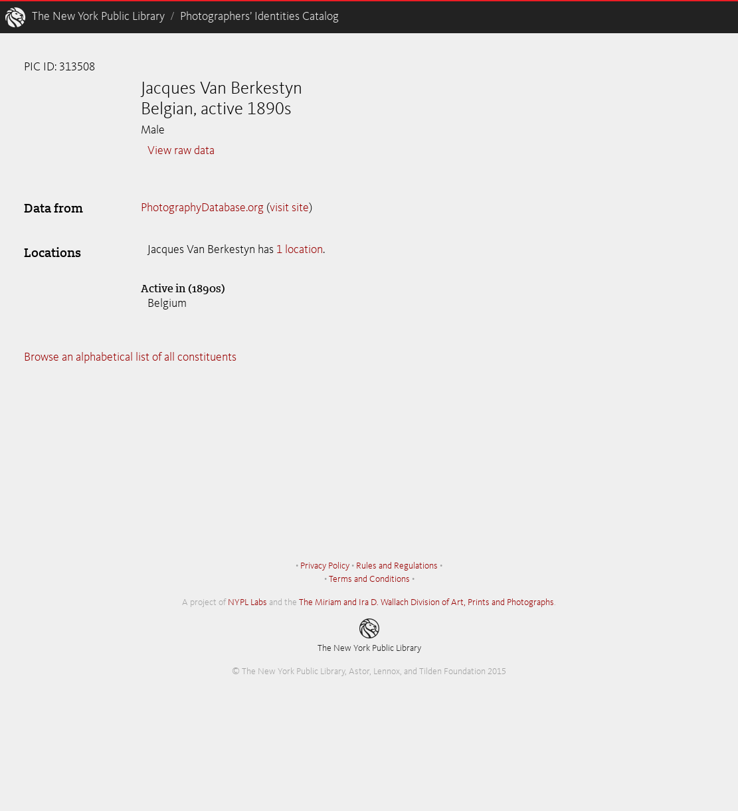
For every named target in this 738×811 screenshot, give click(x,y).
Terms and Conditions (369, 579)
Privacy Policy (324, 566)
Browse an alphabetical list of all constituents (130, 357)
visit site (289, 208)
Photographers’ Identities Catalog (259, 17)
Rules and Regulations (397, 566)
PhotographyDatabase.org (202, 208)
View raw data (181, 151)
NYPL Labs (247, 602)
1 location (299, 250)
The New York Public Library (98, 17)
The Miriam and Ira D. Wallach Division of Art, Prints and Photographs (426, 602)
